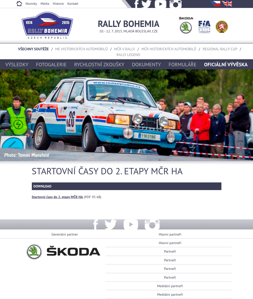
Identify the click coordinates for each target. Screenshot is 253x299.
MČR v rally (124, 49)
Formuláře (182, 64)
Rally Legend (128, 54)
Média (45, 4)
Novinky (31, 4)
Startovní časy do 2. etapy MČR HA (57, 197)
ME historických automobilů (81, 49)
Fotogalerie (51, 64)
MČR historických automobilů (168, 49)
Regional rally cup (220, 49)
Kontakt (72, 4)
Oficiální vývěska (226, 64)
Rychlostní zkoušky (99, 64)
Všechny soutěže (33, 49)
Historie (58, 4)
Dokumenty (146, 64)
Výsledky (16, 64)
